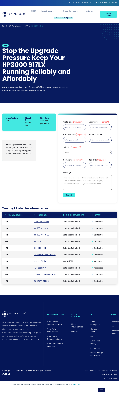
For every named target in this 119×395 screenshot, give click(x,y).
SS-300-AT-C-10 (41, 228)
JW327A (37, 241)
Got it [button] (101, 390)
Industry (72, 147)
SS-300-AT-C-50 (41, 235)
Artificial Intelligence (95, 323)
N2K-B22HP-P (40, 268)
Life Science (95, 348)
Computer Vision (94, 330)
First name (73, 122)
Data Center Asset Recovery (55, 344)
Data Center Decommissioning (54, 337)
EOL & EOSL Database (11, 26)
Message (67, 172)
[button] (49, 11)
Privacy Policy (77, 384)
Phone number (95, 134)
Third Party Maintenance (52, 330)
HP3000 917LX (37, 26)
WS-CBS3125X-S (41, 261)
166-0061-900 (40, 248)
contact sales (108, 14)
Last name (99, 122)
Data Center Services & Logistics (55, 323)
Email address (74, 134)
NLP (91, 336)
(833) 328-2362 (110, 378)
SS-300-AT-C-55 (41, 222)
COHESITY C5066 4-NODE (45, 274)
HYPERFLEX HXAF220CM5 (44, 255)
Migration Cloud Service (77, 325)
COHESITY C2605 (41, 281)
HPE (26, 26)
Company (73, 160)
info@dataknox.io (109, 374)
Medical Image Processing (96, 354)
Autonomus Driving (95, 342)
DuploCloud (76, 331)
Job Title (98, 160)
